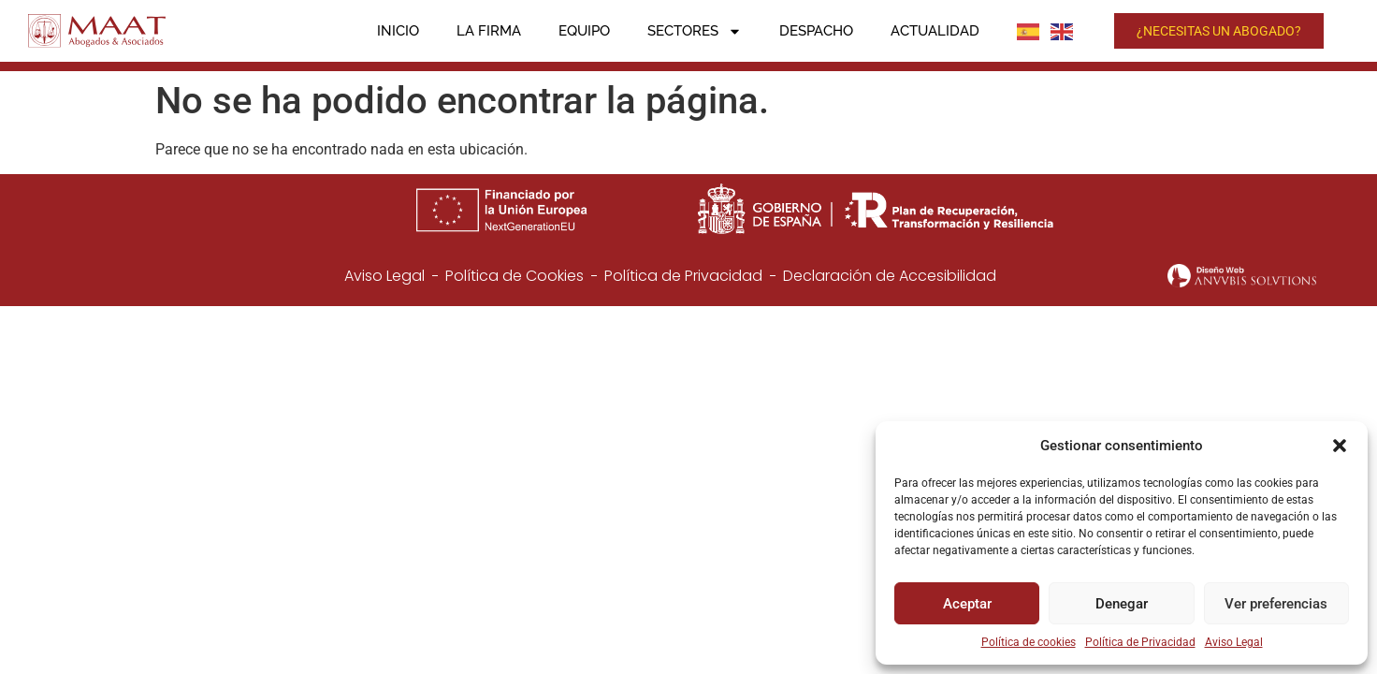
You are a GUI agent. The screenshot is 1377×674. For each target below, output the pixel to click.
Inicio (398, 30)
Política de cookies (1028, 642)
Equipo (584, 30)
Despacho (816, 30)
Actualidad (935, 30)
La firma (489, 30)
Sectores (694, 31)
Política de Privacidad (1140, 642)
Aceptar (967, 603)
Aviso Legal (1234, 642)
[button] (1339, 445)
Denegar (1121, 603)
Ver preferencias (1276, 603)
